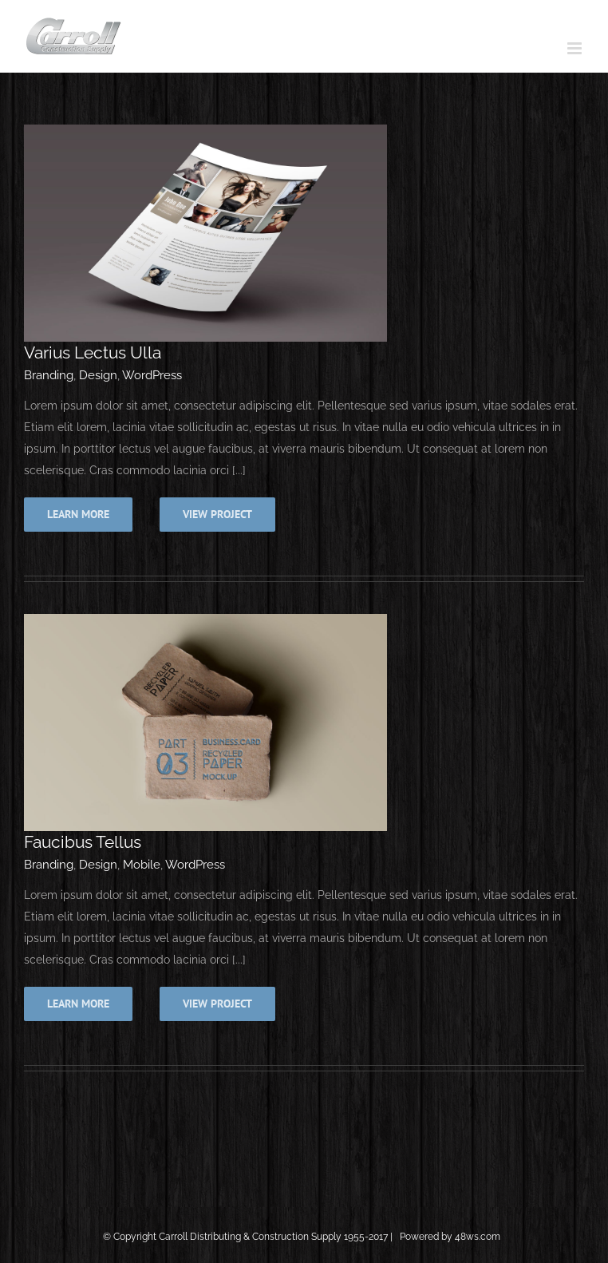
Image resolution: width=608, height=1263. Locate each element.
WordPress (152, 375)
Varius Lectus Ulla (92, 352)
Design (98, 375)
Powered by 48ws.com (451, 1236)
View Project (217, 514)
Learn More (78, 514)
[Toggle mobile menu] (575, 48)
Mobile (141, 864)
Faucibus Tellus (82, 842)
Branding (48, 375)
